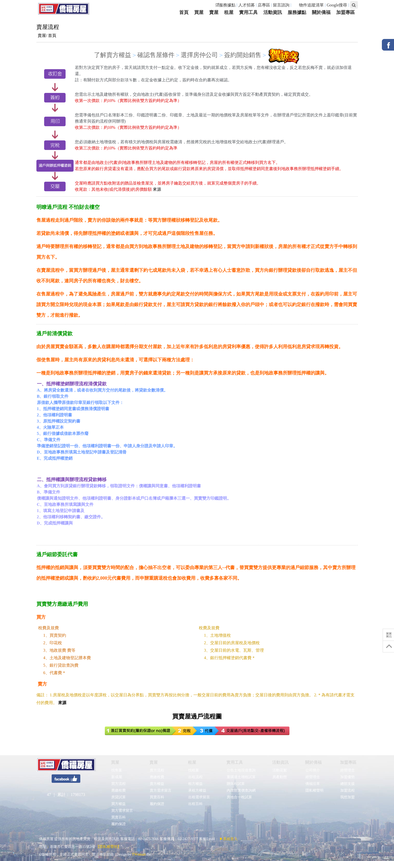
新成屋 (116, 777)
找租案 (193, 770)
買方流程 (118, 784)
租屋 (192, 762)
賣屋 (153, 762)
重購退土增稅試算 (241, 777)
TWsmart (139, 854)
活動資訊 (280, 762)
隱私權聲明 (314, 790)
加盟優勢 (347, 777)
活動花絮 (279, 770)
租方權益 (195, 784)
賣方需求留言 (160, 790)
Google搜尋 (337, 5)
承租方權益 (197, 790)
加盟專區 (348, 762)
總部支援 (347, 784)
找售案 (116, 770)
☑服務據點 (225, 5)
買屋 (115, 762)
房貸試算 (118, 797)
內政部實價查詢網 (241, 790)
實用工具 (234, 762)
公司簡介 (312, 770)
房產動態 (279, 777)
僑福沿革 (312, 784)
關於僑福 (313, 762)
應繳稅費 (118, 790)
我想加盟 (347, 797)
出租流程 (195, 777)
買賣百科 (118, 817)
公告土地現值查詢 (241, 770)
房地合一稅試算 (239, 797)
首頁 (52, 35)
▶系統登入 (228, 839)
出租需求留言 (199, 797)
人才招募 (246, 5)
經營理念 (312, 777)
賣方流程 (156, 770)
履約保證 (118, 824)
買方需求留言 (122, 810)
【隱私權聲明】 (108, 847)
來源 (157, 189)
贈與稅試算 (235, 784)
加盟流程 (347, 790)
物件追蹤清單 (309, 5)
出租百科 (195, 804)
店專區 (264, 5)
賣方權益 (156, 784)
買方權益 (118, 804)
